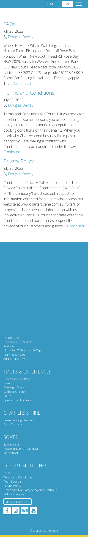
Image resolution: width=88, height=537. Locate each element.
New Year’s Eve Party (17, 379)
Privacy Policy (18, 161)
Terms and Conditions (28, 92)
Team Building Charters (18, 420)
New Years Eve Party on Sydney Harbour (30, 490)
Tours (7, 396)
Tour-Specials (12, 481)
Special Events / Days (17, 400)
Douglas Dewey (20, 36)
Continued (22, 83)
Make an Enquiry (14, 494)
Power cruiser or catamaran (21, 449)
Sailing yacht (11, 445)
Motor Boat (10, 453)
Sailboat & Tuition (14, 392)
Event (7, 383)
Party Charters (12, 424)
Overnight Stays (13, 387)
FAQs (9, 24)
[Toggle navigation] (79, 4)
